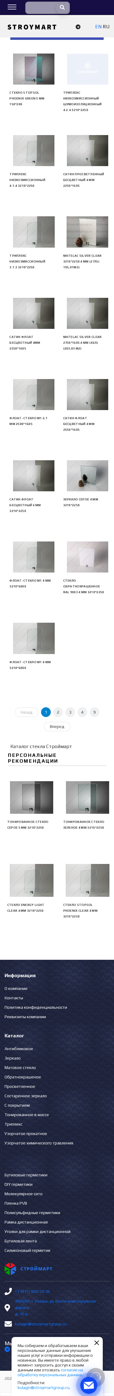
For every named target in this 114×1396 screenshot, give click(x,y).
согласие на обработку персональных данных (50, 1372)
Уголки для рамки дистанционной (38, 1231)
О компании (16, 988)
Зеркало (13, 1058)
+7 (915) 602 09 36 (32, 1291)
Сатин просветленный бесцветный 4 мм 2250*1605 (83, 179)
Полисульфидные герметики (32, 1212)
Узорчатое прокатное (26, 1133)
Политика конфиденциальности (36, 1007)
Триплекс (13, 1124)
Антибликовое (19, 1048)
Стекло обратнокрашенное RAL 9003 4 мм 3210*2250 (83, 586)
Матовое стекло (20, 1067)
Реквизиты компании (25, 1016)
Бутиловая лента (21, 1240)
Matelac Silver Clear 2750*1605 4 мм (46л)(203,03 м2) (82, 342)
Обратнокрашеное (23, 1076)
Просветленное (20, 1086)
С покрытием (17, 1105)
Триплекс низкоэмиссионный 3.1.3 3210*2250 (27, 261)
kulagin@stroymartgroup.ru (41, 1323)
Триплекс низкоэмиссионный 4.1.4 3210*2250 (27, 179)
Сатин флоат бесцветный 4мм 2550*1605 (24, 342)
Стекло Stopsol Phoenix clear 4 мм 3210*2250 (80, 910)
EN (98, 27)
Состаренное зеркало (26, 1095)
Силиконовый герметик (27, 1250)
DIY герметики (19, 1184)
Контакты (14, 997)
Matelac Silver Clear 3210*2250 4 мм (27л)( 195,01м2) (82, 261)
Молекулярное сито (24, 1193)
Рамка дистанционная (26, 1222)
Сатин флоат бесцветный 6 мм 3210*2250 (25, 505)
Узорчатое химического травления (39, 1142)
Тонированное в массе (27, 1114)
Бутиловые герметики (26, 1174)
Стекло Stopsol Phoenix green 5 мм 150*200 (26, 98)
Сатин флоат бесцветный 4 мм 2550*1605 (79, 423)
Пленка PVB (16, 1203)
